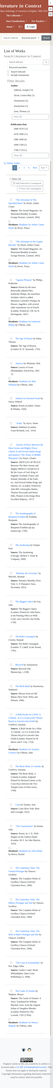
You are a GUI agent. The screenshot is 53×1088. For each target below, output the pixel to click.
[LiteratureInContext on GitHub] (24, 1049)
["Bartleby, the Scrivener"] (11, 573)
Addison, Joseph (23, 90)
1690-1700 (20, 145)
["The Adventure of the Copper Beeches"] (11, 241)
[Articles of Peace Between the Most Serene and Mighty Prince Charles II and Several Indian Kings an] (11, 445)
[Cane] (11, 804)
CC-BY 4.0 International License (31, 1067)
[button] (20, 27)
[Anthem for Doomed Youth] (11, 398)
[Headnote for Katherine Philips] (9, 318)
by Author (15, 163)
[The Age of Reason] (11, 338)
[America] (11, 363)
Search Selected (16, 72)
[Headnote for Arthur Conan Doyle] (9, 222)
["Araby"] (11, 423)
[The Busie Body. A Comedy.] (11, 766)
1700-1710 (20, 150)
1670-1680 (21, 134)
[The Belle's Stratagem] (11, 636)
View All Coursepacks (30, 188)
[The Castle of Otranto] (11, 991)
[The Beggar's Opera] (11, 601)
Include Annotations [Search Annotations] (18, 75)
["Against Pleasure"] (11, 280)
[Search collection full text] (11, 38)
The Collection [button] (13, 15)
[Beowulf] (11, 665)
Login (31, 26)
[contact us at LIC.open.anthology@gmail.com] (29, 1049)
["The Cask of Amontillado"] (11, 963)
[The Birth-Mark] (11, 686)
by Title (7, 163)
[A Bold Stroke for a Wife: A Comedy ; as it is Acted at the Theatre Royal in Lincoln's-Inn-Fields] (11, 714)
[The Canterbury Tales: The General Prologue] (11, 868)
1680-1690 (20, 139)
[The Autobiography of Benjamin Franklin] (11, 513)
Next (35, 167)
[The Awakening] (11, 545)
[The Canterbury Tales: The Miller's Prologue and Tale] (11, 899)
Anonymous (21, 100)
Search (46, 38)
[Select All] (10, 179)
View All (18, 116)
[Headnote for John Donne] (9, 848)
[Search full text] (25, 62)
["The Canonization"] (11, 826)
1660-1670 (21, 129)
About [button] (9, 27)
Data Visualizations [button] (15, 21)
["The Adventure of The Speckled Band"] (11, 200)
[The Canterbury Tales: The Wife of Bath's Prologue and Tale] (11, 931)
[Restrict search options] (31, 38)
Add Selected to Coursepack (27, 183)
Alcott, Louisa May (24, 95)
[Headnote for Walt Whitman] (9, 378)
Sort (43, 167)
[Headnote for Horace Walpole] (9, 1019)
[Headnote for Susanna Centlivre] (9, 746)
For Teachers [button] (38, 21)
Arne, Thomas (22, 111)
